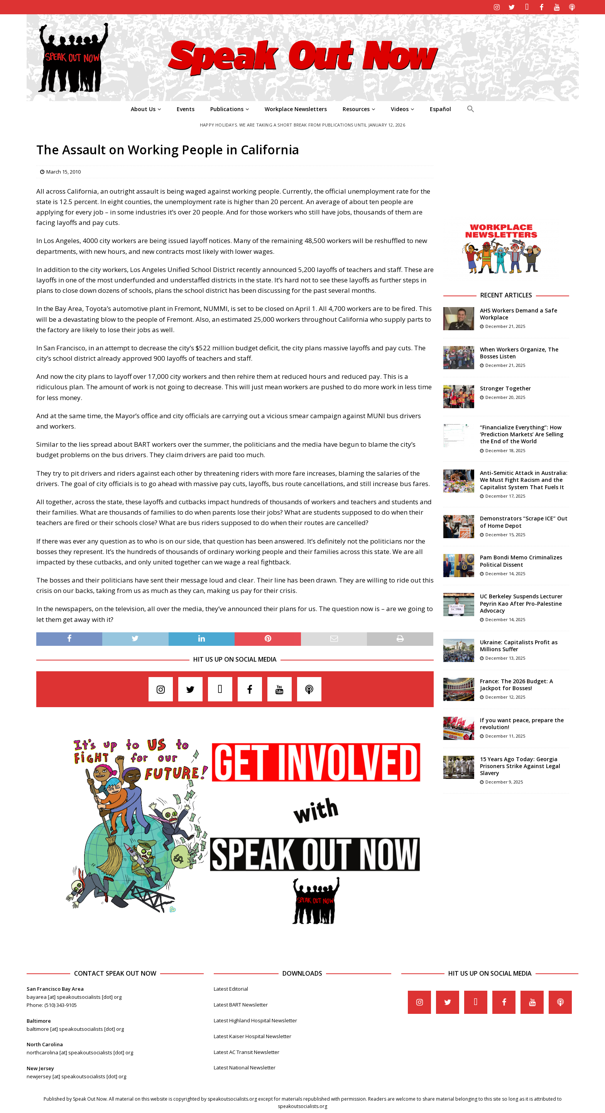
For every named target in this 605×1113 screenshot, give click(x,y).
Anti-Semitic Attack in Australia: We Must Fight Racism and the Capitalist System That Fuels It (524, 479)
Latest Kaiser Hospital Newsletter (252, 1035)
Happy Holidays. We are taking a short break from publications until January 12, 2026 (302, 124)
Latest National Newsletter (244, 1066)
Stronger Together (505, 387)
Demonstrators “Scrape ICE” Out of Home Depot (524, 521)
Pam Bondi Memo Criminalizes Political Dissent (521, 560)
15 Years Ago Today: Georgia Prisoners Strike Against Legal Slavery (520, 765)
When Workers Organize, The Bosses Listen (519, 352)
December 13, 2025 (505, 657)
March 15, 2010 (63, 170)
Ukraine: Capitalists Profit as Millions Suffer (519, 645)
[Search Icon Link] (470, 108)
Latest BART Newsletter (241, 1003)
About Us (143, 108)
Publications (226, 108)
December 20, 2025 (505, 396)
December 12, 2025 (505, 696)
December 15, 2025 (505, 534)
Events (185, 108)
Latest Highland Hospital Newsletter (255, 1019)
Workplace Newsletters (296, 108)
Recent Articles (506, 294)
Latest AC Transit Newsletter (246, 1051)
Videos (400, 108)
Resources (356, 108)
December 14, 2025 (505, 573)
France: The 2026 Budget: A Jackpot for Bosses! (516, 684)
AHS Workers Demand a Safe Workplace (518, 313)
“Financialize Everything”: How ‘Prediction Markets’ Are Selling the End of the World (521, 433)
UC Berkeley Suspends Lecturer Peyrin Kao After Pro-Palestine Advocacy (521, 602)
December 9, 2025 (504, 781)
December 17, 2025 (505, 495)
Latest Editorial (231, 988)
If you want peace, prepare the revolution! (522, 723)
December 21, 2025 (505, 325)
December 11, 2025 (505, 735)
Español (440, 108)
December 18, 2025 (505, 450)
